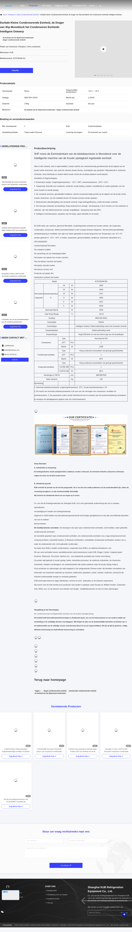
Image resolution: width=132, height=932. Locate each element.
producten (11, 15)
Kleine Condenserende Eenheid (27, 15)
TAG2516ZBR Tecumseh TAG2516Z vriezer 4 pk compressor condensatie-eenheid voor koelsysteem (14, 184)
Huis (22, 6)
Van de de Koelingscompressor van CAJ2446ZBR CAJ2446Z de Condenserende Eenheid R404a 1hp (15, 800)
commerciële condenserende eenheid (82, 691)
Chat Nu (16, 70)
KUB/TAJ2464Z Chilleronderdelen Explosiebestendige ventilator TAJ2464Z (15, 750)
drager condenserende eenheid (55, 691)
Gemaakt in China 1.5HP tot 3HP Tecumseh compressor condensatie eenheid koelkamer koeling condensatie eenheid (116, 750)
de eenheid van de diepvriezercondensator (50, 693)
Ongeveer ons (61, 6)
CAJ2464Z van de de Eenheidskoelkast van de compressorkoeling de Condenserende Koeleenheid (15, 322)
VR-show (46, 6)
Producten (33, 6)
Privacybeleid (7, 925)
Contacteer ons (79, 6)
